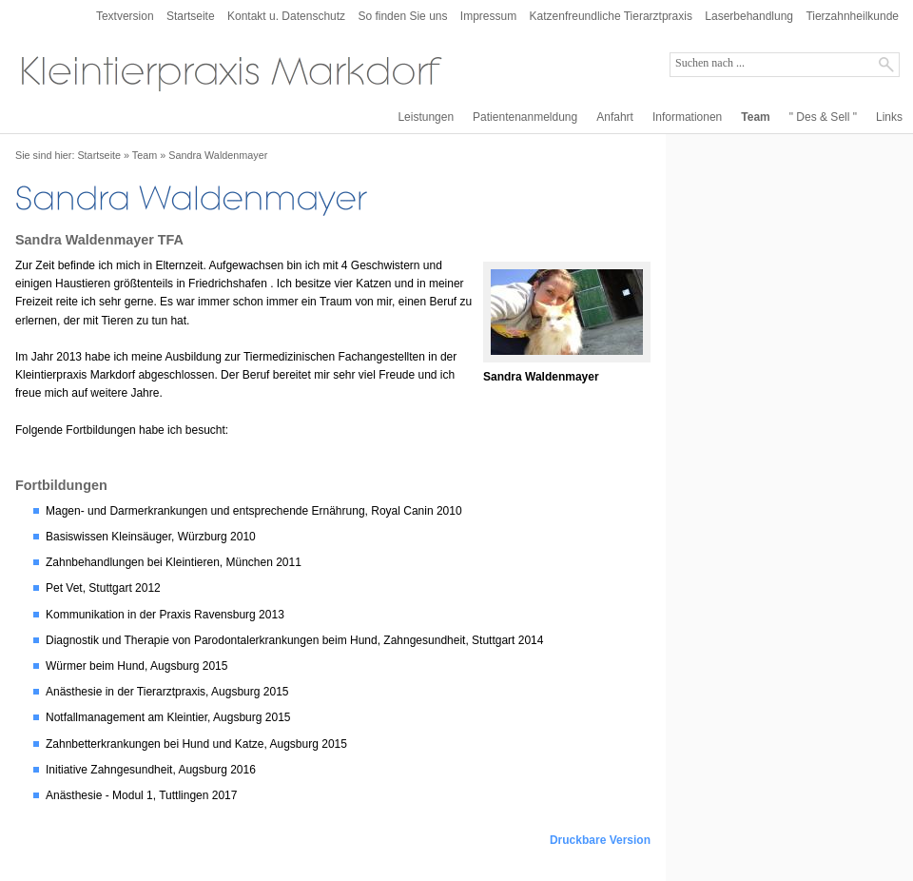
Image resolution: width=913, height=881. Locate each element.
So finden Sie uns (402, 16)
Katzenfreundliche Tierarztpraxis (611, 16)
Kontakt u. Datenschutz (286, 16)
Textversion (125, 16)
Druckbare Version (600, 840)
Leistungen (426, 117)
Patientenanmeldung (525, 117)
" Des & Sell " (823, 117)
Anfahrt (614, 117)
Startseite (190, 16)
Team (755, 117)
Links (889, 117)
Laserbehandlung (749, 16)
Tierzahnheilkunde (852, 16)
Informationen (687, 117)
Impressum (488, 16)
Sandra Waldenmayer (217, 155)
